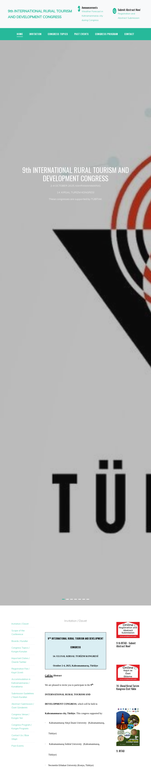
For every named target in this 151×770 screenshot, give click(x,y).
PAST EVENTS (81, 34)
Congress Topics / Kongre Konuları (20, 649)
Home (20, 34)
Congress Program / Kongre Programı (22, 726)
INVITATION (35, 34)
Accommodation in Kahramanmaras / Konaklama (21, 683)
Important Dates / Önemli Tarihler (21, 660)
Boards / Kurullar (20, 641)
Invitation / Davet (20, 623)
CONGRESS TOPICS (58, 34)
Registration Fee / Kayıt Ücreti (20, 670)
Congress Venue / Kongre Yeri (20, 716)
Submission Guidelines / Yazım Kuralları (23, 695)
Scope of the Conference (18, 632)
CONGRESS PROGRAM (106, 34)
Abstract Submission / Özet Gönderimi (23, 706)
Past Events (18, 745)
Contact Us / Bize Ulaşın (20, 737)
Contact (129, 34)
